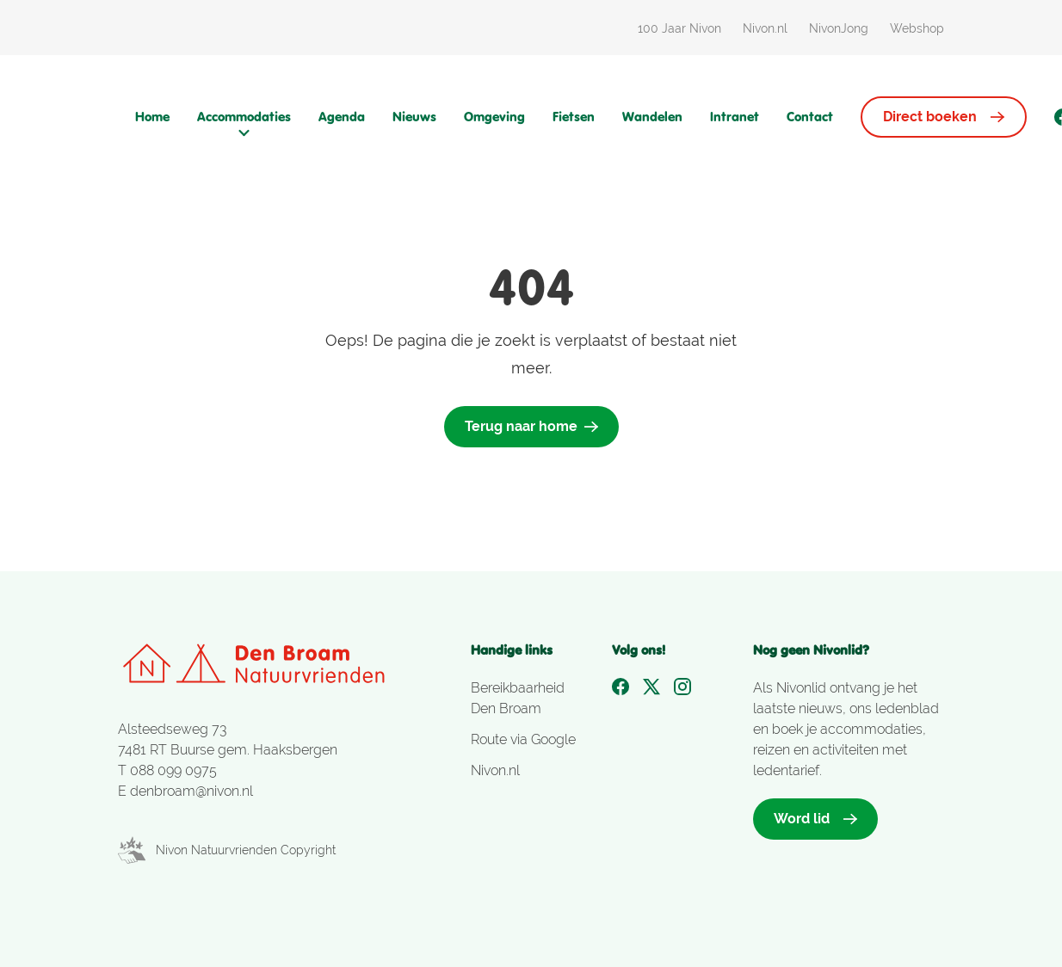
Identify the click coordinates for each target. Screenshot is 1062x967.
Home (152, 116)
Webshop (917, 28)
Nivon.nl (765, 28)
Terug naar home (531, 426)
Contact (810, 116)
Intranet (734, 116)
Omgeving (494, 116)
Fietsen (574, 116)
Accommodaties (244, 123)
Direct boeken (943, 116)
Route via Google (523, 739)
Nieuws (414, 116)
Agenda (341, 116)
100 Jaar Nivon (679, 28)
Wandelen (652, 116)
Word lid (815, 818)
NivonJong (838, 28)
